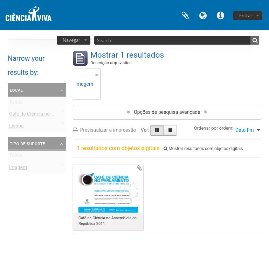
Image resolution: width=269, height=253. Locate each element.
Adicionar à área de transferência (139, 168)
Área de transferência (185, 15)
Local (16, 90)
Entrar (245, 15)
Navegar (71, 40)
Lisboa (16, 127)
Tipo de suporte (27, 143)
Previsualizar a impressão (104, 130)
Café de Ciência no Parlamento (42, 115)
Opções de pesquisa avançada (167, 112)
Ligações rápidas (220, 15)
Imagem (18, 168)
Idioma (203, 15)
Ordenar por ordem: (213, 128)
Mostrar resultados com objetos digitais (203, 148)
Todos (16, 103)
